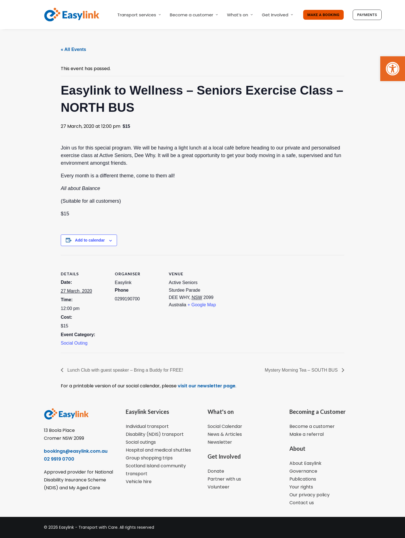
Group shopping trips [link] (149, 458)
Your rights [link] (301, 487)
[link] (392, 68)
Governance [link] (303, 471)
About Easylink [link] (305, 463)
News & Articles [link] (225, 434)
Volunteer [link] (219, 487)
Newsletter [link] (220, 442)
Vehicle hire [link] (139, 481)
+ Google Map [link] (202, 304)
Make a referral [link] (306, 434)
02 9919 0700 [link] (59, 459)
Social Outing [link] (74, 343)
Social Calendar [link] (225, 426)
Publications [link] (302, 479)
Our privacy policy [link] (309, 495)
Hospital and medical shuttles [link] (158, 450)
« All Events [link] (73, 49)
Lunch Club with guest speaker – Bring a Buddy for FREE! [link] (124, 370)
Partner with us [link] (224, 479)
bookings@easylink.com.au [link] (75, 451)
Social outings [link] (141, 442)
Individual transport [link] (147, 426)
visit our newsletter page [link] (206, 386)
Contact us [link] (301, 502)
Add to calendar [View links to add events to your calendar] (90, 240)
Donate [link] (216, 471)
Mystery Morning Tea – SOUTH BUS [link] (302, 370)
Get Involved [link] (277, 15)
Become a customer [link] (194, 15)
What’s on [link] (240, 15)
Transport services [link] (139, 15)
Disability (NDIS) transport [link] (155, 434)
